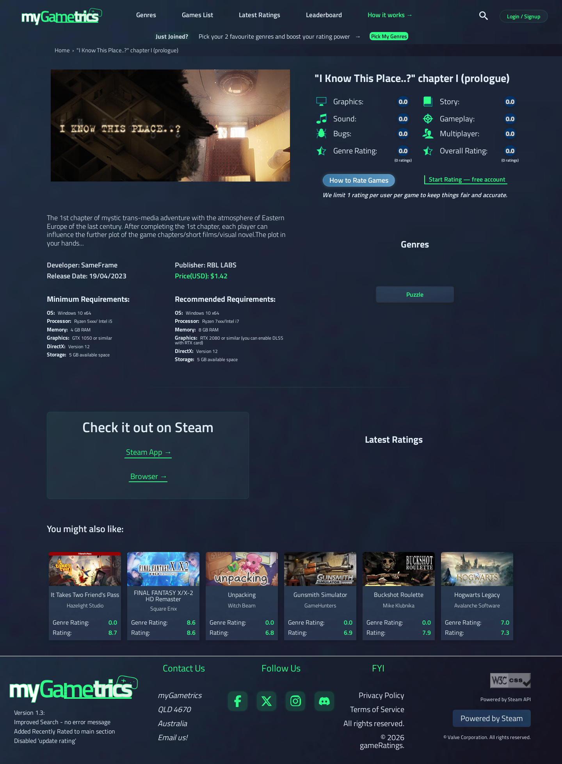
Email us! (172, 737)
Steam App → (149, 453)
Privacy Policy (381, 695)
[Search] (483, 15)
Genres (146, 16)
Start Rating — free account (467, 179)
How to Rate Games (358, 180)
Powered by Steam (492, 718)
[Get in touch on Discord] (324, 708)
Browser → (148, 477)
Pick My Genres (389, 36)
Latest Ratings (259, 16)
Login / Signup (524, 16)
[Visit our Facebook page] (237, 708)
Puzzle (414, 294)
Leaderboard (324, 16)
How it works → (390, 16)
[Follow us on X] (266, 708)
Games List (197, 16)
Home (62, 50)
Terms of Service (377, 709)
